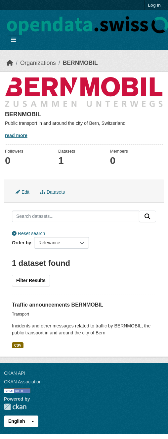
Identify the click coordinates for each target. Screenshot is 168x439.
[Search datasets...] (75, 216)
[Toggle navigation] (13, 40)
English (16, 421)
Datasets (52, 192)
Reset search (28, 233)
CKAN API (14, 373)
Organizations (38, 63)
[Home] (10, 63)
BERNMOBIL (80, 63)
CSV (17, 345)
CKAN (15, 406)
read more (16, 135)
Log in (154, 5)
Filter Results (31, 280)
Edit (22, 192)
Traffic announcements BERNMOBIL (57, 305)
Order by (21, 242)
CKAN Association (23, 381)
